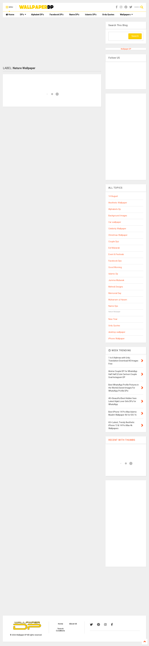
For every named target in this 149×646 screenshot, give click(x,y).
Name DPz (74, 14)
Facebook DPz (57, 14)
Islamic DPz (91, 14)
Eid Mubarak (114, 248)
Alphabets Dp (114, 209)
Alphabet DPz (37, 14)
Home (10, 14)
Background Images (117, 215)
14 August (113, 196)
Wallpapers (126, 14)
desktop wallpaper (116, 332)
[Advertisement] (52, 42)
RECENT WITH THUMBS (121, 440)
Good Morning (115, 267)
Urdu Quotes (108, 14)
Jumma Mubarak (116, 280)
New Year (112, 319)
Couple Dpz (113, 241)
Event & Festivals (116, 254)
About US (73, 624)
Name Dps (113, 306)
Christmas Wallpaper (117, 235)
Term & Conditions (60, 630)
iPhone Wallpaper (116, 338)
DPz (23, 14)
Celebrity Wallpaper (117, 228)
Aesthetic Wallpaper (117, 203)
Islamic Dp (113, 274)
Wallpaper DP (126, 49)
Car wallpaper (114, 222)
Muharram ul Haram (117, 300)
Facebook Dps (115, 261)
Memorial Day (114, 293)
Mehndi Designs (115, 287)
